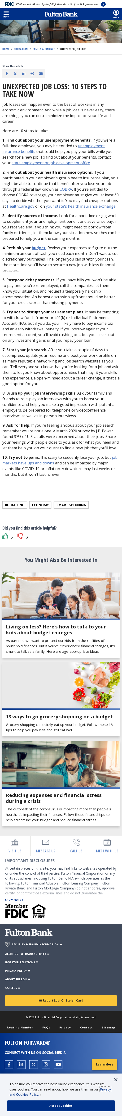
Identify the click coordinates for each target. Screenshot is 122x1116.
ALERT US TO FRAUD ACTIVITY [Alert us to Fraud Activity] (27, 954)
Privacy (65, 1027)
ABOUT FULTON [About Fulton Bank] (18, 979)
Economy (40, 505)
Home (5, 49)
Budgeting (14, 505)
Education (21, 49)
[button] (6, 14)
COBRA (66, 189)
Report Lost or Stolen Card (61, 1000)
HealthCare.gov (20, 206)
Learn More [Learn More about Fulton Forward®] (104, 1064)
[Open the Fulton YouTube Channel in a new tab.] (58, 1064)
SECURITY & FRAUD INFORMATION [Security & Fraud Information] (37, 944)
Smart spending (71, 505)
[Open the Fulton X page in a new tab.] (33, 1064)
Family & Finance (44, 49)
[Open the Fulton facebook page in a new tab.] (9, 1064)
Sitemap (108, 1027)
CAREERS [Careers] (13, 988)
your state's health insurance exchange (81, 206)
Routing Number (20, 1027)
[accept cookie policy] (61, 1105)
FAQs (46, 1027)
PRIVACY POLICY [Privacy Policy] (18, 971)
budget (39, 247)
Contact (86, 1027)
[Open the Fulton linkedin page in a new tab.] (21, 1064)
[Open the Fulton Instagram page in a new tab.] (46, 1064)
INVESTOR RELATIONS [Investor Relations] (22, 962)
